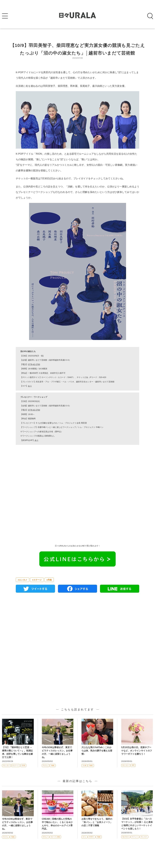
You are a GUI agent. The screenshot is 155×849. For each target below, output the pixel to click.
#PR (133, 765)
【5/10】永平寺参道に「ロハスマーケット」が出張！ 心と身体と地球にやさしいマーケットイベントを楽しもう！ (137, 824)
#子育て (91, 837)
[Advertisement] (77, 511)
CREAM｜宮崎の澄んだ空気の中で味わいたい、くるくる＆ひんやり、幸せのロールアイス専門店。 (57, 824)
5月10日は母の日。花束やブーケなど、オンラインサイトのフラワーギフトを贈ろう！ (136, 750)
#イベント (135, 836)
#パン (84, 837)
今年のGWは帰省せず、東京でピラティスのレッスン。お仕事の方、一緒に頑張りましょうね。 (57, 752)
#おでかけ (125, 836)
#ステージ (36, 580)
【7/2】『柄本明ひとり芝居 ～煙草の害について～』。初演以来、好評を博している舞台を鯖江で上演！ (17, 752)
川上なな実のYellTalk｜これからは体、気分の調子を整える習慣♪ (96, 750)
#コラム (45, 765)
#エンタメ (22, 580)
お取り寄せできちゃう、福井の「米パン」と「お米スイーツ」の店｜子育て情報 (96, 822)
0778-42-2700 (34, 364)
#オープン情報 (55, 837)
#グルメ (45, 837)
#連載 (52, 765)
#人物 (84, 765)
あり (30, 386)
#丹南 (49, 580)
